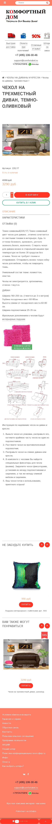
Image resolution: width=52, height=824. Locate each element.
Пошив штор (8, 749)
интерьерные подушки (13, 319)
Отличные (36, 45)
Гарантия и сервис (11, 719)
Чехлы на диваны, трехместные (25, 79)
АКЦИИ (6, 744)
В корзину (32, 195)
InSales (32, 811)
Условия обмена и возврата (16, 714)
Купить (26, 604)
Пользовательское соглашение (18, 736)
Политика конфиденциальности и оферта (23, 753)
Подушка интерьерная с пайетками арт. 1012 (26, 610)
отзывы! (36, 48)
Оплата (23, 43)
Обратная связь (10, 727)
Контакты (7, 731)
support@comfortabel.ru (26, 60)
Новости (6, 723)
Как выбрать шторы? (13, 766)
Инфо (5, 757)
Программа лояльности (14, 740)
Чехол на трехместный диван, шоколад (26, 691)
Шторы (47, 43)
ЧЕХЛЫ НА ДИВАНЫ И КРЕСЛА (23, 77)
